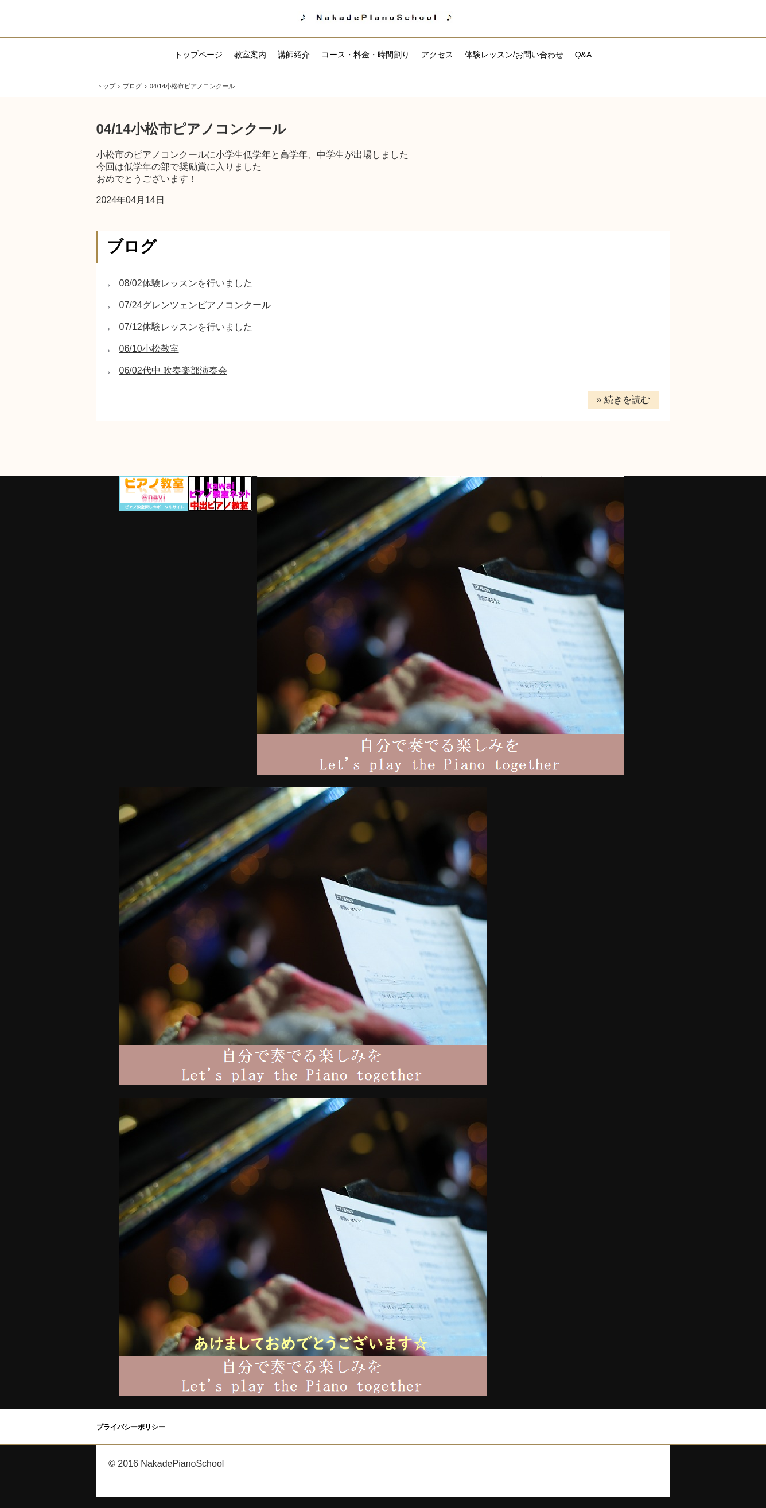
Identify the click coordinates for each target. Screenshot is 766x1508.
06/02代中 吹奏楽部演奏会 (173, 370)
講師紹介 (294, 54)
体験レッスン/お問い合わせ (514, 54)
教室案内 (250, 54)
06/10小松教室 (149, 348)
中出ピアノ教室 (383, 18)
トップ (105, 86)
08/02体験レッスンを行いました (185, 283)
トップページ (198, 54)
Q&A (583, 54)
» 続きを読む (623, 400)
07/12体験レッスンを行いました (185, 327)
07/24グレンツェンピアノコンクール (195, 305)
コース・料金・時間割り (365, 54)
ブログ (132, 86)
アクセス (437, 54)
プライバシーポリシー (130, 1427)
